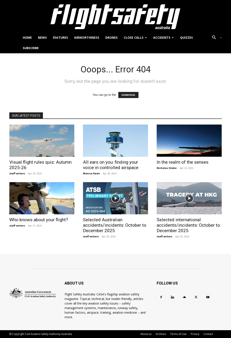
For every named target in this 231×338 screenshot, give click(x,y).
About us (145, 334)
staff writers (17, 173)
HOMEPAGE (128, 95)
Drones (111, 37)
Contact (208, 334)
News (42, 37)
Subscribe (31, 48)
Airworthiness (86, 37)
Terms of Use (178, 334)
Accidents (163, 37)
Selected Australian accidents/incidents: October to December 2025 (114, 225)
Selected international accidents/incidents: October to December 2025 (188, 225)
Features (60, 37)
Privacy (195, 334)
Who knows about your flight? (38, 219)
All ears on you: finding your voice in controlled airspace (110, 165)
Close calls (135, 37)
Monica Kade (91, 173)
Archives (161, 334)
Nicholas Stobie (167, 168)
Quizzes (186, 37)
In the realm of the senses (182, 162)
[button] (215, 38)
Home (27, 37)
